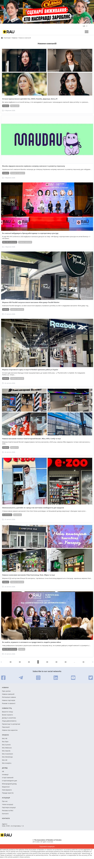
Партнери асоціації (9, 807)
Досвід (4, 768)
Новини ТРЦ (7, 708)
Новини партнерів (8, 700)
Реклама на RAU (7, 810)
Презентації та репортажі (11, 724)
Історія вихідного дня (9, 781)
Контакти (5, 814)
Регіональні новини (9, 697)
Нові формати (7, 790)
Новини (5, 106)
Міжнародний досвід (9, 784)
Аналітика (17, 515)
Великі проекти (7, 715)
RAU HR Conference (9, 242)
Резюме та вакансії (17, 173)
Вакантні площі (7, 712)
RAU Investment (7, 754)
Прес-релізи (6, 691)
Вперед (92, 662)
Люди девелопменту (9, 721)
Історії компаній (7, 778)
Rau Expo (5, 741)
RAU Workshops (7, 757)
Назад (2, 662)
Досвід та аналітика (9, 718)
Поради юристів (7, 793)
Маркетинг (6, 787)
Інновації (5, 774)
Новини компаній (25, 242)
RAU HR (4, 738)
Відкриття (14, 447)
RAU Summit (6, 745)
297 (83, 662)
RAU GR (4, 760)
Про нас (5, 801)
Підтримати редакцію (47, 846)
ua (84, 26)
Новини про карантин (10, 730)
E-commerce (7, 515)
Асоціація (6, 798)
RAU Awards (6, 751)
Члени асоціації (7, 804)
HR (3, 771)
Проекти (5, 735)
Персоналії (15, 106)
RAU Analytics (6, 763)
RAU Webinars (7, 748)
